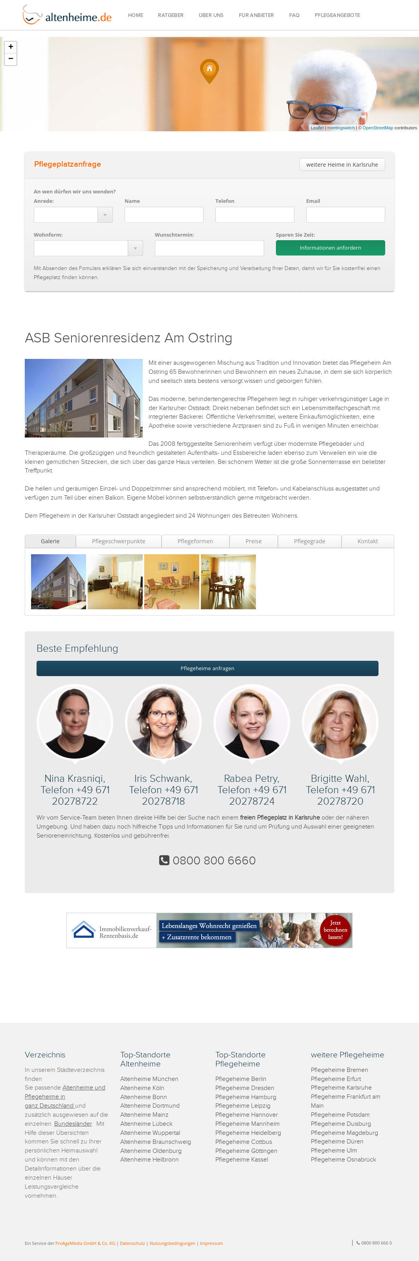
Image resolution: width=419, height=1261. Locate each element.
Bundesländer (73, 1124)
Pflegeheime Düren (337, 1141)
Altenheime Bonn (143, 1097)
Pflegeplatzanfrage (67, 164)
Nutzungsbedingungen (172, 1243)
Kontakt (368, 541)
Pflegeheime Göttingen (246, 1151)
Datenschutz (132, 1243)
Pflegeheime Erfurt (336, 1079)
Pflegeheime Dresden (244, 1088)
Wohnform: (48, 234)
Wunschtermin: (174, 234)
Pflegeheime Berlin (240, 1079)
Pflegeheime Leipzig (242, 1106)
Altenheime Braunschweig (155, 1142)
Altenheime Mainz (144, 1115)
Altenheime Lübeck (146, 1124)
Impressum (211, 1243)
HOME (135, 15)
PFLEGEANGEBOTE (337, 15)
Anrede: (44, 200)
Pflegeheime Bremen (339, 1070)
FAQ (294, 15)
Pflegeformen (195, 541)
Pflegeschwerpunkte (118, 541)
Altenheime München (149, 1079)
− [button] (10, 59)
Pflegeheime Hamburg (245, 1097)
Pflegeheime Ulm (334, 1150)
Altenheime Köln (142, 1088)
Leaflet (317, 127)
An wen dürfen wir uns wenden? (75, 191)
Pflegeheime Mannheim (247, 1124)
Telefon (224, 200)
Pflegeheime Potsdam (340, 1115)
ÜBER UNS (211, 15)
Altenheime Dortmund (150, 1106)
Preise (254, 541)
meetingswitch (341, 127)
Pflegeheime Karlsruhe (341, 1088)
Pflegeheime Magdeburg (344, 1133)
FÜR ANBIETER (256, 15)
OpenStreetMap (378, 127)
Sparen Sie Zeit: (295, 234)
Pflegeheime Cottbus (243, 1142)
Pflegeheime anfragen (208, 668)
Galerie (50, 541)
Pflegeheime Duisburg (341, 1124)
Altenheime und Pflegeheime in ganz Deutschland (65, 1097)
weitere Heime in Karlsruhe (342, 164)
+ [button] (10, 47)
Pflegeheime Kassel (241, 1160)
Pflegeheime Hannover (246, 1115)
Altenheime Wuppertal (150, 1133)
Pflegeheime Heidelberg (248, 1133)
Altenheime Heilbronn (149, 1160)
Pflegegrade (309, 541)
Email (313, 200)
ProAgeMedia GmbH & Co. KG (85, 1243)
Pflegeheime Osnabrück (343, 1160)
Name (132, 200)
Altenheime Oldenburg (151, 1151)
